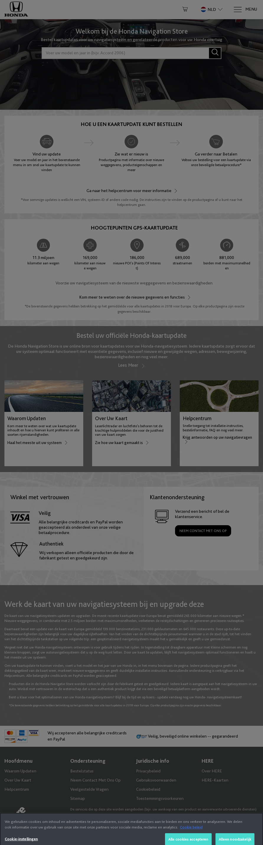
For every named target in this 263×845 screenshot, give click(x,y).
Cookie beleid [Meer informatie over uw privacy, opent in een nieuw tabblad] (191, 842)
